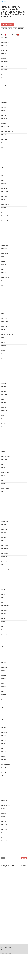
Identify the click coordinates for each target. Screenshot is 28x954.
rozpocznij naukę (7, 24)
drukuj (10, 28)
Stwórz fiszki (23, 858)
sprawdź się (20, 28)
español (2, 858)
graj (15, 28)
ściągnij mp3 (4, 28)
